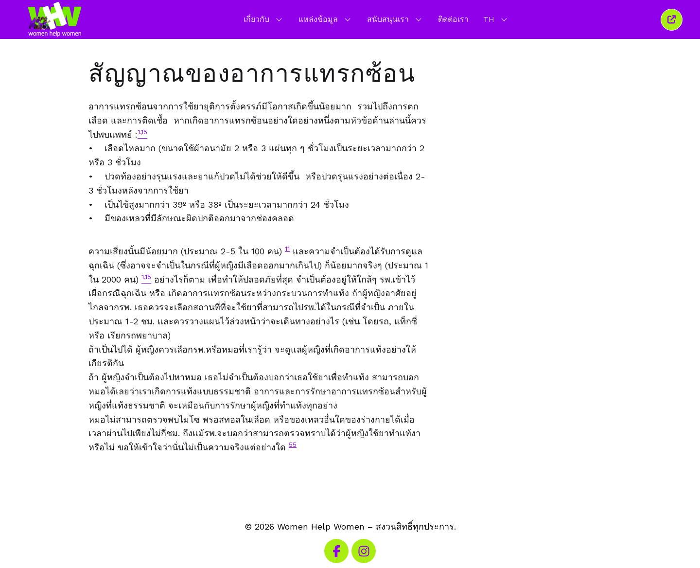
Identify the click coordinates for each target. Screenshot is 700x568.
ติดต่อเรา (453, 19)
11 (287, 248)
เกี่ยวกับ (264, 19)
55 (293, 444)
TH (496, 19)
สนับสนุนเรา (395, 19)
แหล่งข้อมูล (325, 19)
